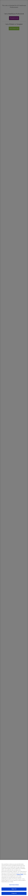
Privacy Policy (20, 876)
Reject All (14, 890)
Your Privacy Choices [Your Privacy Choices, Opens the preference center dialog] (14, 886)
